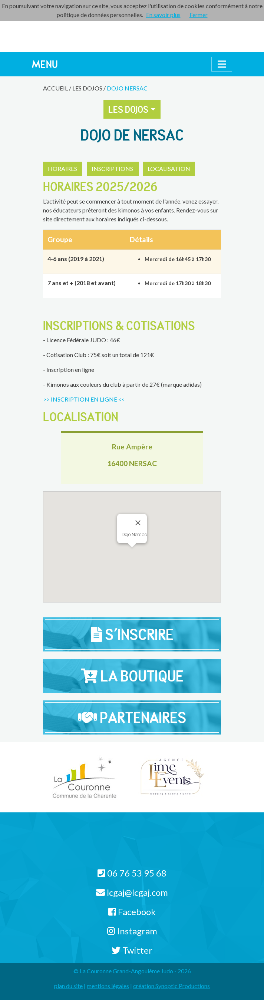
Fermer (198, 14)
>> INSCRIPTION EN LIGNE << (84, 399)
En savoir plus (163, 14)
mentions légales (108, 985)
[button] (150, 529)
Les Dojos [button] (128, 109)
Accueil (55, 88)
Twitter (132, 950)
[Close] (138, 523)
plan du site (68, 985)
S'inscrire (132, 634)
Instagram (132, 930)
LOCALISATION (169, 168)
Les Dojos (87, 88)
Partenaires (132, 717)
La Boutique (132, 676)
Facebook (132, 911)
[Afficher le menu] (221, 64)
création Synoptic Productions (171, 985)
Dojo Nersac (127, 88)
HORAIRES (62, 168)
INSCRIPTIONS (113, 168)
